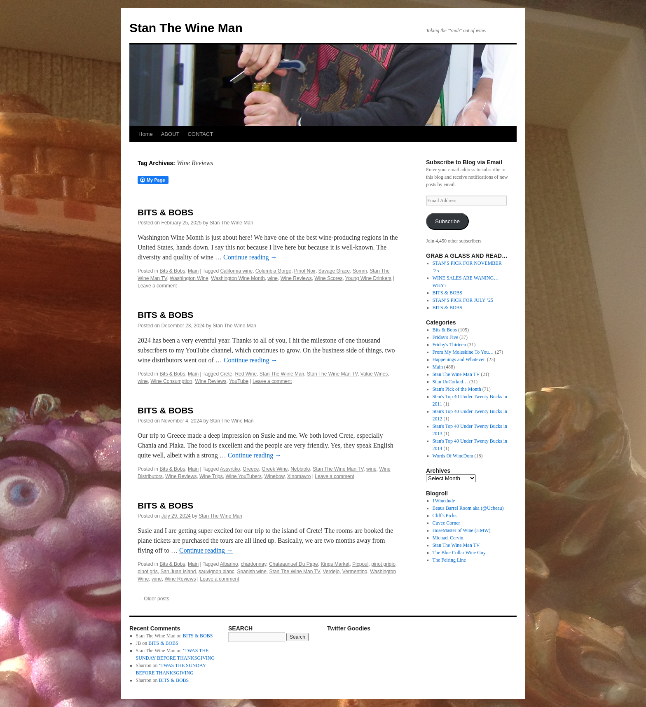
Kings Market (335, 564)
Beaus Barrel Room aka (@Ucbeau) (468, 508)
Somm (360, 271)
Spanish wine (252, 571)
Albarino (229, 564)
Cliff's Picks (444, 515)
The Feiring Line (449, 560)
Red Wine (246, 374)
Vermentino (354, 571)
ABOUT (170, 134)
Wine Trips (211, 476)
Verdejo (331, 571)
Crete (226, 374)
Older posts (153, 599)
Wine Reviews (296, 278)
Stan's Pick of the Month (457, 389)
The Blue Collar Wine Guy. (460, 552)
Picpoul (360, 564)
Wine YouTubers (243, 476)
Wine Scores (328, 278)
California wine (236, 271)
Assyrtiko (230, 469)
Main (193, 271)
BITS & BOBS (165, 212)
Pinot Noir (305, 271)
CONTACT (200, 134)
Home (145, 134)
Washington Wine (189, 278)
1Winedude (444, 501)
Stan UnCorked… (450, 382)
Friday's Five (446, 337)
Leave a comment (157, 286)
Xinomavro (299, 476)
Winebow (274, 476)
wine (272, 278)
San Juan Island (178, 571)
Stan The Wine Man (186, 28)
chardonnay (253, 564)
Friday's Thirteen (449, 345)
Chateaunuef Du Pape (293, 564)
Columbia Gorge (273, 271)
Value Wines (374, 374)
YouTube (238, 381)
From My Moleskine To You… (463, 352)
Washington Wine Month (237, 278)
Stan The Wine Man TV (332, 374)
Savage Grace (334, 271)
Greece (251, 469)
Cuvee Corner (446, 523)
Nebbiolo (300, 469)
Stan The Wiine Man (282, 374)
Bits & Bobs (172, 271)
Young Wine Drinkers (368, 278)
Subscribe (447, 221)
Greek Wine (275, 469)
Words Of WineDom (453, 456)
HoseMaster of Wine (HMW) (462, 530)
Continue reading (250, 257)
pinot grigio (383, 564)
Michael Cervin (448, 538)
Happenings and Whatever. (459, 359)
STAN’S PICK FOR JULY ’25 (463, 300)
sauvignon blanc (216, 571)
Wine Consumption (171, 381)
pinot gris (148, 571)
